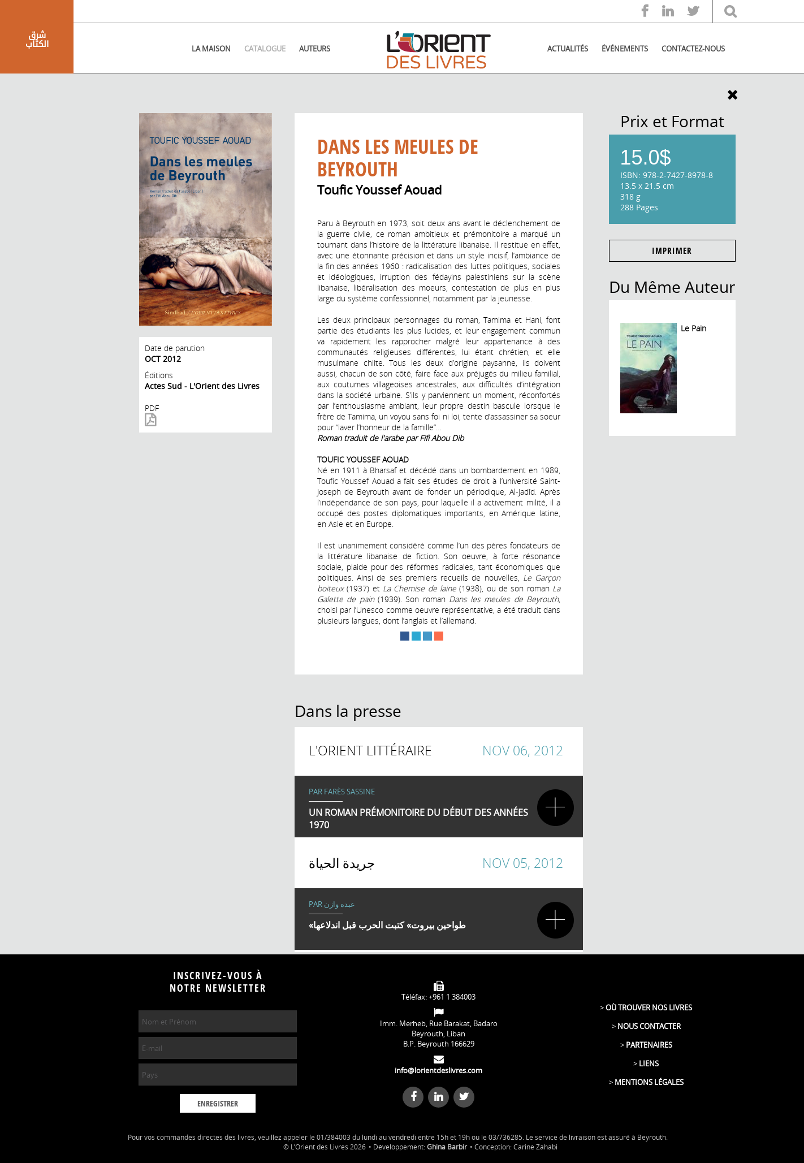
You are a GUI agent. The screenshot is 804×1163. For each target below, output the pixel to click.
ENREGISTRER (217, 1104)
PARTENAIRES (649, 1045)
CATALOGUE (265, 49)
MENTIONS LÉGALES (649, 1082)
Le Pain (693, 328)
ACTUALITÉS (567, 49)
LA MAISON (211, 49)
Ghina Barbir (447, 1147)
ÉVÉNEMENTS (625, 49)
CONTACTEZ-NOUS (693, 49)
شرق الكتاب (37, 39)
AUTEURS (314, 49)
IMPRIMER (672, 251)
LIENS (649, 1063)
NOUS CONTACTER (649, 1026)
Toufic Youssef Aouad (379, 189)
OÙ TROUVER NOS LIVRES (649, 1007)
